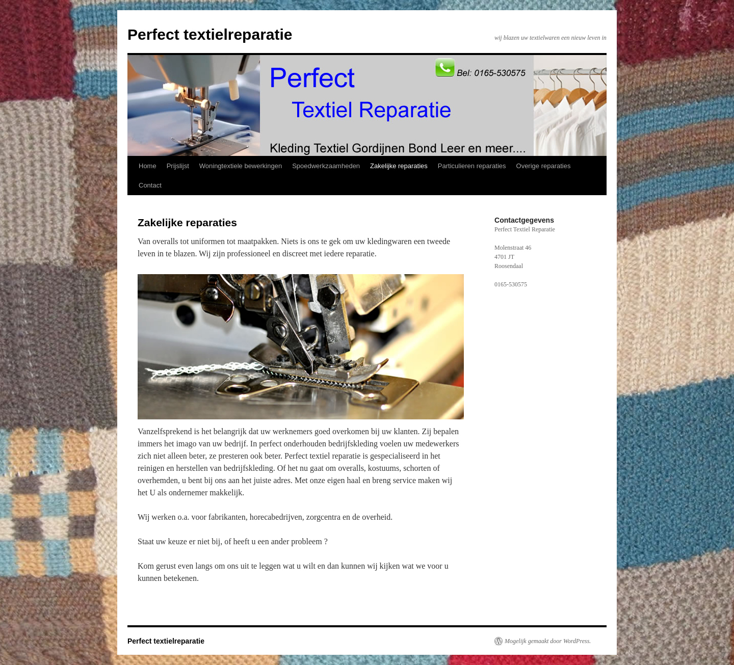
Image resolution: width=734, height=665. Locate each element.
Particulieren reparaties (472, 166)
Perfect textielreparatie (210, 34)
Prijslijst (178, 166)
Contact (150, 185)
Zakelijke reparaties (399, 166)
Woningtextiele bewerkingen (240, 166)
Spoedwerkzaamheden (326, 166)
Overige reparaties (543, 166)
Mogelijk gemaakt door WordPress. (548, 641)
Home (147, 166)
